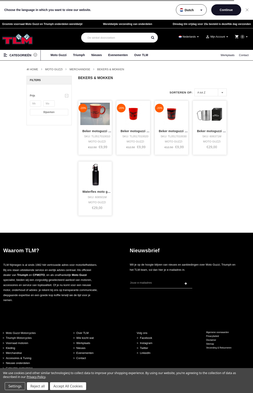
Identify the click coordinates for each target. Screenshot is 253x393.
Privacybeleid (212, 336)
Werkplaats (228, 55)
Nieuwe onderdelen (18, 363)
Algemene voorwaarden (217, 332)
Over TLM (141, 55)
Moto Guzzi (59, 55)
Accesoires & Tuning (18, 358)
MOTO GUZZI (53, 69)
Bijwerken (48, 112)
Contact (244, 55)
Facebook (146, 337)
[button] (49, 95)
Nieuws (96, 55)
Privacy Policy (36, 377)
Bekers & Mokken (110, 69)
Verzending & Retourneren (218, 348)
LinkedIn (145, 353)
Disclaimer (211, 340)
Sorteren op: (180, 92)
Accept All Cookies (68, 386)
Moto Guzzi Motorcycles (21, 333)
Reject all (37, 386)
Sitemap (210, 344)
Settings (15, 386)
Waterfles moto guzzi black (102, 191)
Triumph (79, 55)
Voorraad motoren (17, 343)
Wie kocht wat (85, 337)
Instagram (146, 343)
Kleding (10, 348)
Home (34, 69)
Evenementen (118, 55)
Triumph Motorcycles (19, 337)
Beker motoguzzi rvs (212, 131)
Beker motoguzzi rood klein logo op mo (111, 131)
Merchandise (80, 69)
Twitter (144, 348)
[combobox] (114, 37)
